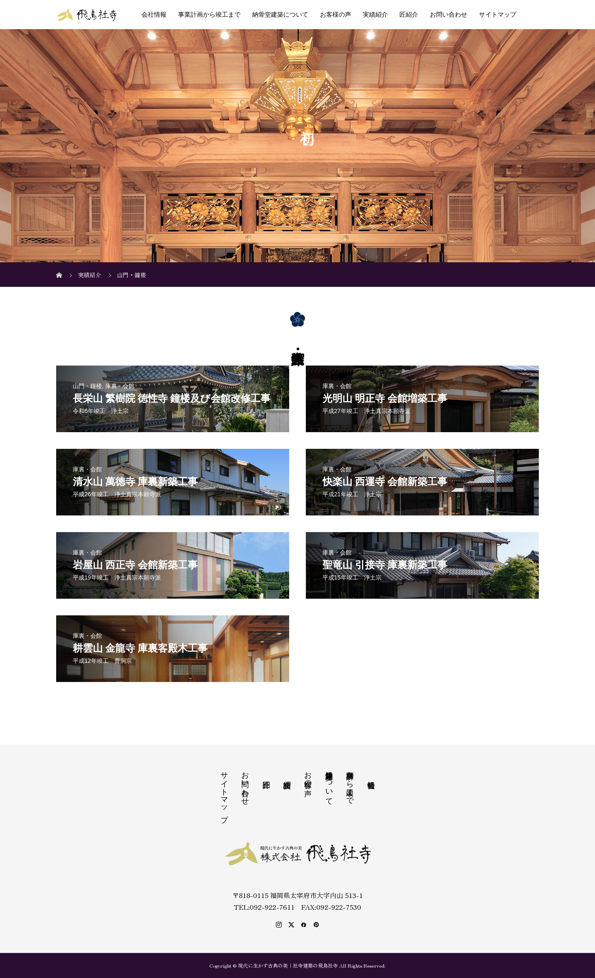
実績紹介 (375, 14)
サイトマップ (497, 14)
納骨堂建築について (280, 14)
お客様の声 (335, 14)
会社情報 (153, 14)
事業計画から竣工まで (209, 14)
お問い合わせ (448, 14)
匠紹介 (408, 14)
